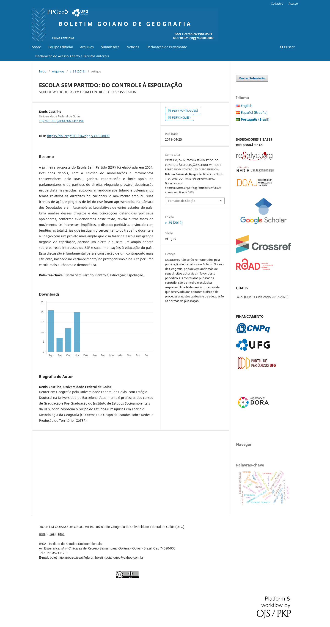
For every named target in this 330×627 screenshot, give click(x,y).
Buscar (287, 47)
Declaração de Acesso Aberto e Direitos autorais (72, 56)
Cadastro (277, 3)
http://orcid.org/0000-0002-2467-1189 (61, 121)
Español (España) (254, 112)
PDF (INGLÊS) (181, 117)
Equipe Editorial (60, 47)
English (246, 105)
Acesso (293, 3)
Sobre (36, 47)
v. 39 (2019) (77, 71)
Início (42, 71)
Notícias (133, 47)
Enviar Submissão (252, 78)
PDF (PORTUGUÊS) (184, 110)
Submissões (110, 47)
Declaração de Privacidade (166, 47)
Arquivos (87, 47)
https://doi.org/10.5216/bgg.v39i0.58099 (78, 136)
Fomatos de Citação (181, 201)
